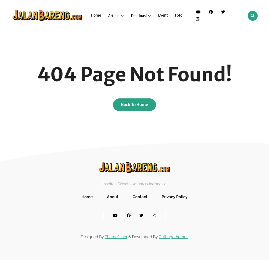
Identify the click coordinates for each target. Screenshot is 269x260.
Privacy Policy (175, 196)
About (112, 196)
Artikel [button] (114, 16)
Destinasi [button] (139, 16)
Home (96, 15)
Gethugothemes (173, 236)
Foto (179, 15)
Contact (139, 196)
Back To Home (134, 104)
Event (163, 15)
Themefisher (116, 236)
